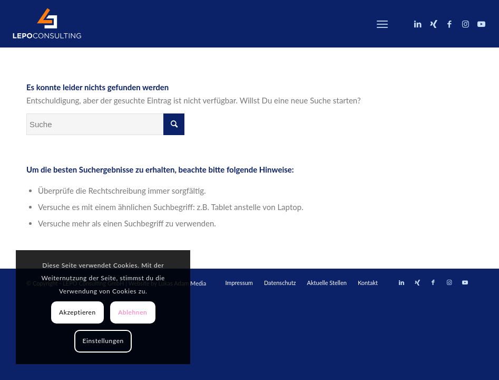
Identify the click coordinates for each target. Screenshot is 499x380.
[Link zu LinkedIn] (418, 24)
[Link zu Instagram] (465, 24)
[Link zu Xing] (434, 24)
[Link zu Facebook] (449, 24)
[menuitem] (382, 24)
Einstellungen (103, 341)
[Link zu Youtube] (481, 24)
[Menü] (382, 24)
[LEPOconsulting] (47, 24)
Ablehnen (132, 312)
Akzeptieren (77, 312)
